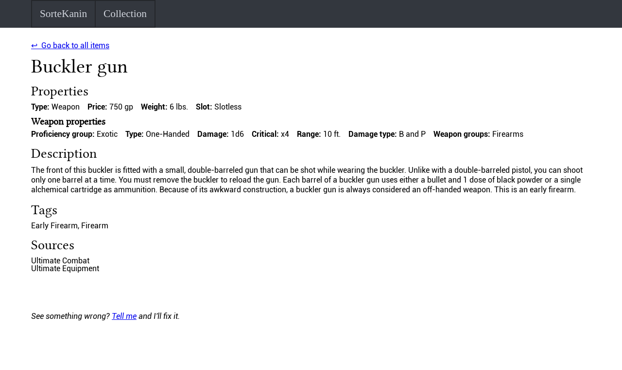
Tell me (124, 316)
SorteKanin (63, 13)
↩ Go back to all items (70, 45)
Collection (125, 13)
